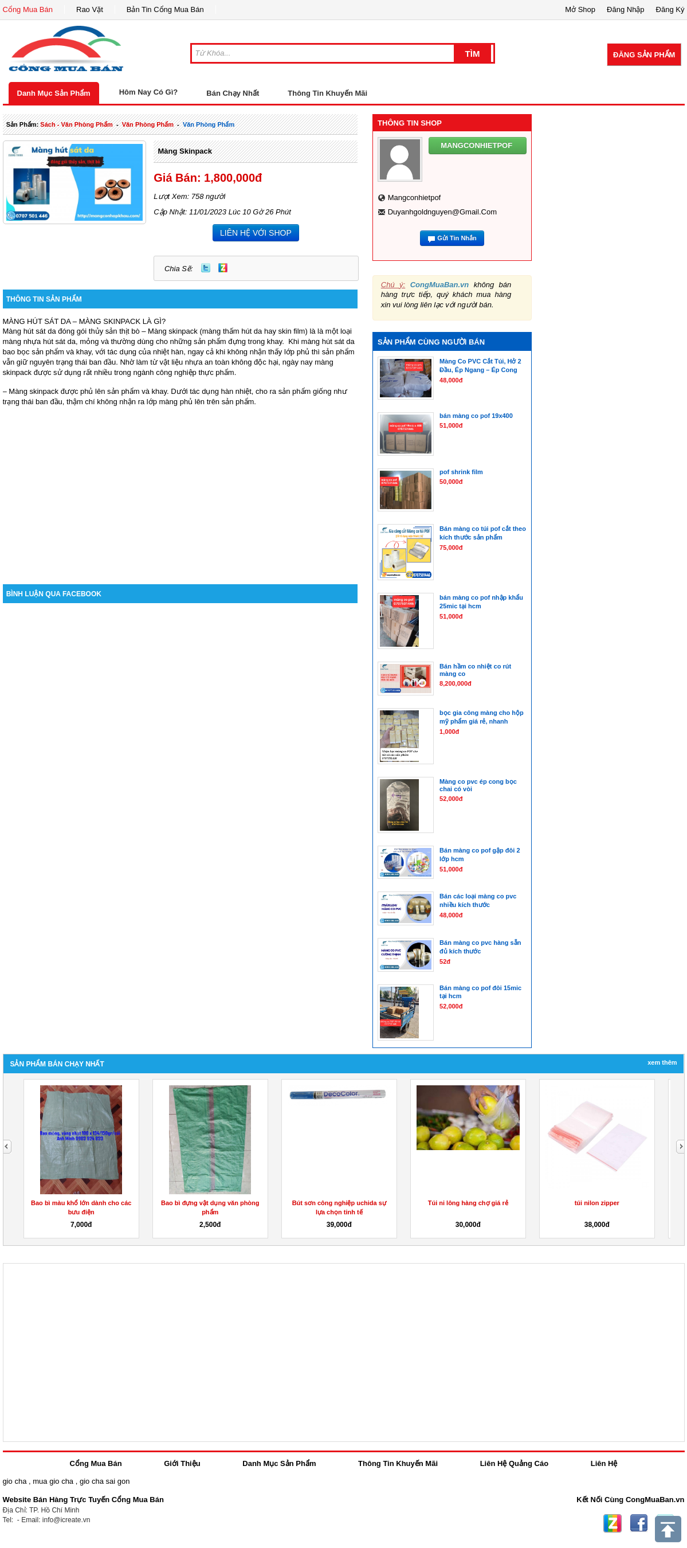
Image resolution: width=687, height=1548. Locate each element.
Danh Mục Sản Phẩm (54, 93)
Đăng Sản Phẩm (644, 54)
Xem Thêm (662, 1062)
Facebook (639, 1523)
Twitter (205, 267)
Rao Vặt (89, 9)
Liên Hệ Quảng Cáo (514, 1463)
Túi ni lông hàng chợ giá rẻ (468, 1202)
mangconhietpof (414, 197)
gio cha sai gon (104, 1481)
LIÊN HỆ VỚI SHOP (256, 232)
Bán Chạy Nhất (232, 93)
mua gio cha (53, 1481)
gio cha (15, 1481)
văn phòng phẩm (148, 124)
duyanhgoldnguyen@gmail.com (442, 212)
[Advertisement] (180, 486)
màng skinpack (185, 151)
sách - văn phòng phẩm (76, 124)
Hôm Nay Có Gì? (148, 92)
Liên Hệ (604, 1463)
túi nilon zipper (597, 1202)
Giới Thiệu (182, 1463)
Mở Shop (580, 9)
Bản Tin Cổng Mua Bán (165, 9)
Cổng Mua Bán (28, 9)
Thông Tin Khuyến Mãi (327, 93)
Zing (222, 267)
